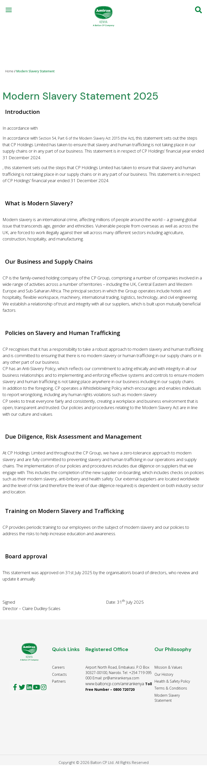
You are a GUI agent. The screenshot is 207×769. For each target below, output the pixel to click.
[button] (9, 10)
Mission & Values (168, 667)
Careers (58, 667)
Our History (163, 674)
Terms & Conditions (170, 688)
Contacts (59, 674)
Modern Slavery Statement (167, 698)
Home (9, 71)
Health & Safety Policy (172, 681)
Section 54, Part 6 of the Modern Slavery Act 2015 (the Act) (86, 138)
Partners (59, 681)
